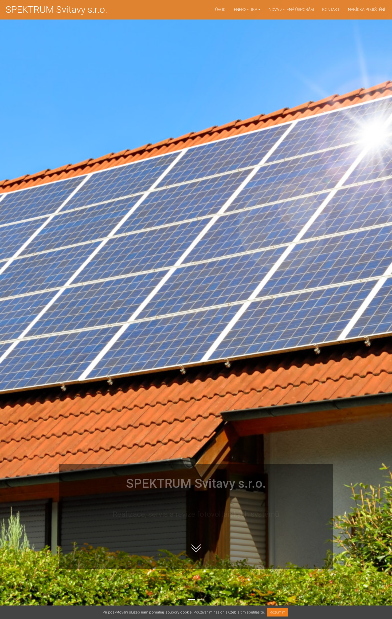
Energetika (245, 9)
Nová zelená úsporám (291, 9)
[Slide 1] (191, 599)
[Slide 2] (200, 599)
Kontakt (331, 9)
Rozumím (278, 612)
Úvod (220, 9)
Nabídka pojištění (366, 9)
